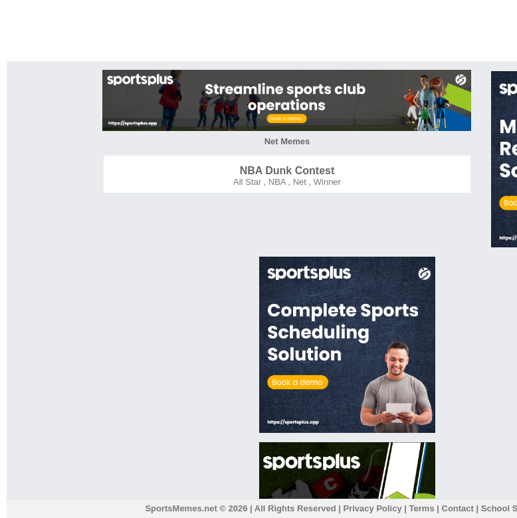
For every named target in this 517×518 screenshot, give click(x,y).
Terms (422, 508)
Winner (326, 182)
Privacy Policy (373, 508)
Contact (458, 508)
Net (298, 182)
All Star (247, 182)
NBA (276, 182)
